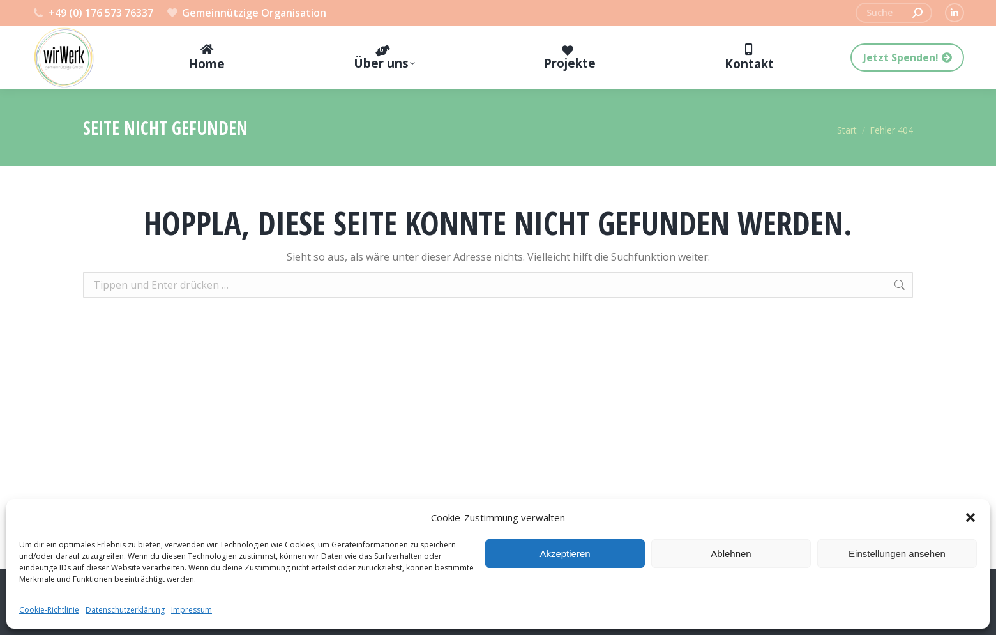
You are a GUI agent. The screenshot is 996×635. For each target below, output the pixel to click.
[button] (970, 517)
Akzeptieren (565, 553)
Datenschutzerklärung (125, 609)
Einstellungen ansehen (897, 553)
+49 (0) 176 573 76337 (92, 13)
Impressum (191, 609)
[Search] (894, 13)
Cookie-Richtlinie (49, 609)
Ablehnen (731, 553)
